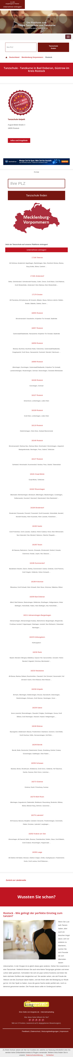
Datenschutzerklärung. (34, 1055)
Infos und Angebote (19, 140)
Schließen (50, 1055)
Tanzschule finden (53, 47)
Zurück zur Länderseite (16, 880)
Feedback (25, 1031)
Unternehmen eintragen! (36, 250)
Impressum (64, 1031)
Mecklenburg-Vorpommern (32, 57)
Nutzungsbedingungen (50, 1031)
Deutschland (12, 57)
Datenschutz (35, 1031)
